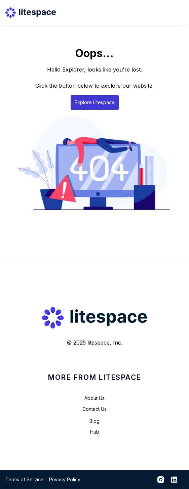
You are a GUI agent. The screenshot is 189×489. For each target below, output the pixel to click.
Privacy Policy (64, 479)
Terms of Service (24, 479)
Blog (94, 421)
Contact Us (94, 409)
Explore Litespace (95, 102)
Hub (94, 432)
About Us (94, 398)
